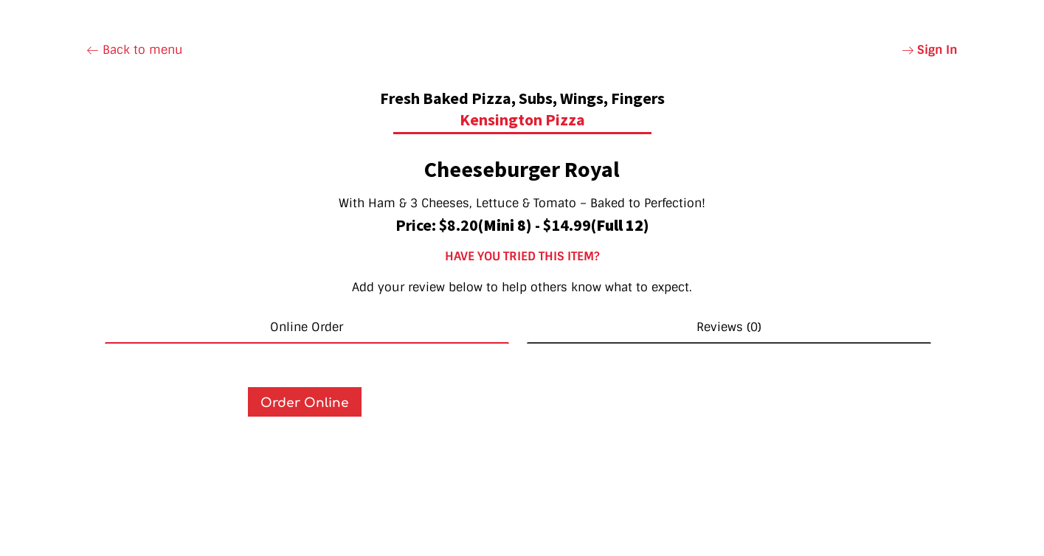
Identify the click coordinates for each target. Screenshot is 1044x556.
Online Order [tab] (306, 327)
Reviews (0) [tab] (728, 327)
